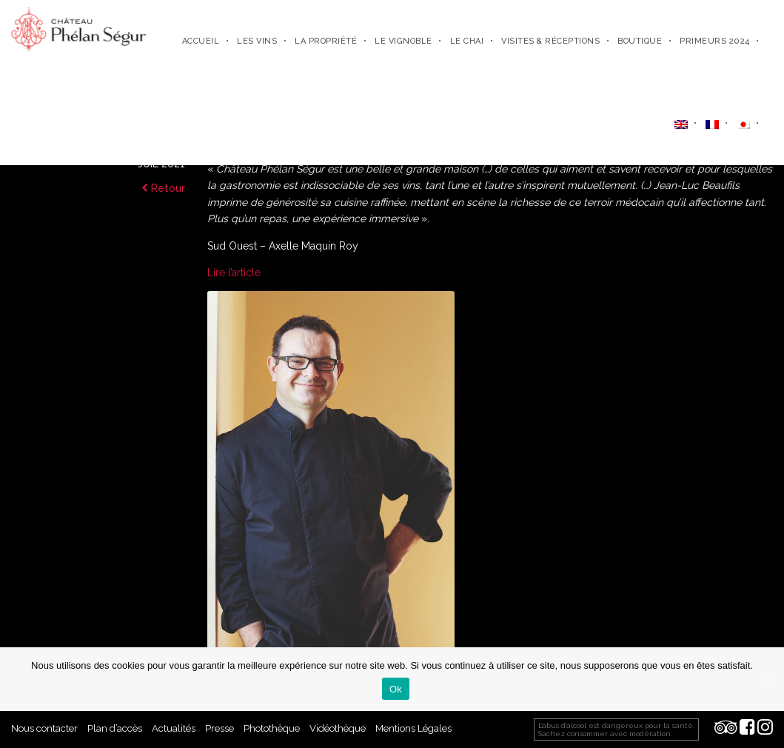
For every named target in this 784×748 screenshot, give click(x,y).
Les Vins (257, 41)
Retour (163, 188)
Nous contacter (44, 728)
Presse (219, 728)
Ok (395, 689)
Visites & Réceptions (550, 41)
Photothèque (272, 728)
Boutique (639, 41)
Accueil (201, 41)
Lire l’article (234, 272)
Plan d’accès (114, 728)
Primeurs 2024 (715, 41)
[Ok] (765, 679)
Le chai (467, 41)
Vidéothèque (337, 728)
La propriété (326, 41)
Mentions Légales (413, 728)
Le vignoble (403, 41)
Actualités (173, 728)
